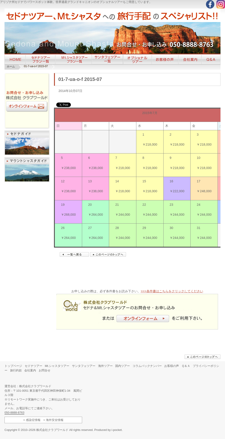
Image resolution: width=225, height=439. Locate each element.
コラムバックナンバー (147, 366)
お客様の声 (171, 366)
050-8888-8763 (14, 412)
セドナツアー (33, 366)
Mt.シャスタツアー (57, 366)
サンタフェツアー (83, 366)
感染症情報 (33, 420)
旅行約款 (16, 370)
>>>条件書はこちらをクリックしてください (172, 291)
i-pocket (117, 430)
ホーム (11, 66)
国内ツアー (122, 366)
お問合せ (44, 370)
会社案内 (30, 370)
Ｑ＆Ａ (186, 366)
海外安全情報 (54, 420)
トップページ (13, 366)
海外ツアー (105, 366)
